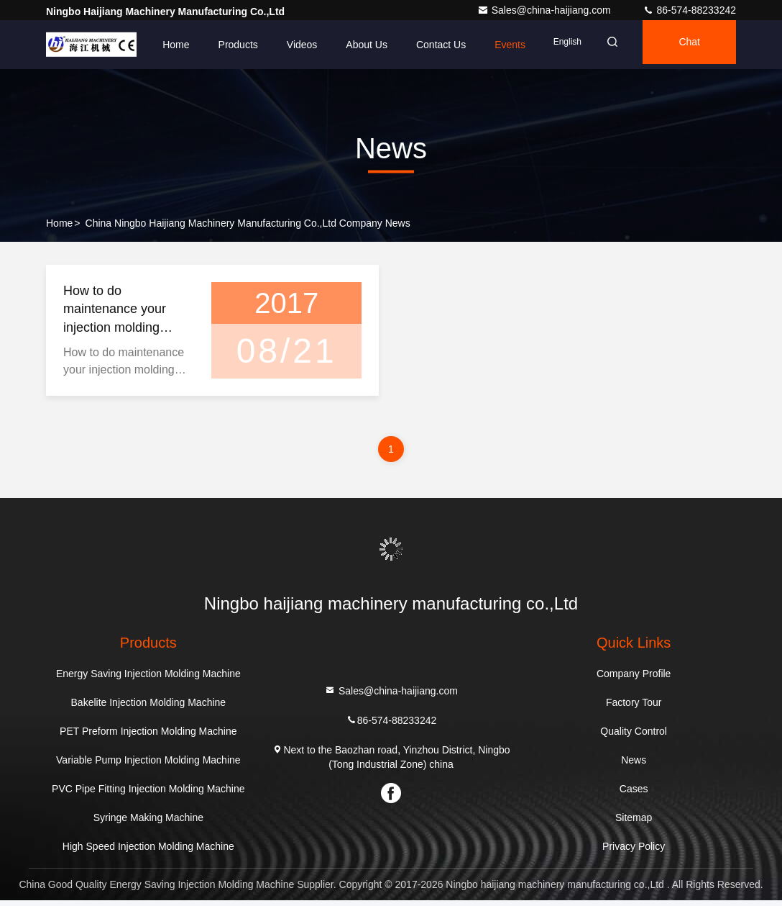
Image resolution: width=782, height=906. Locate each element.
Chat (682, 44)
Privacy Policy (633, 852)
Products (211, 44)
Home (149, 44)
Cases (634, 794)
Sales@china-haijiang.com (545, 10)
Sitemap (633, 823)
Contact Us (414, 44)
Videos (274, 44)
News (633, 765)
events (483, 44)
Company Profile (634, 679)
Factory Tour (634, 708)
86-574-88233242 (689, 10)
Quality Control (633, 737)
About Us (340, 44)
